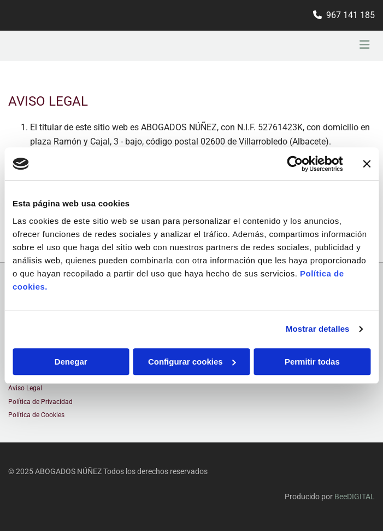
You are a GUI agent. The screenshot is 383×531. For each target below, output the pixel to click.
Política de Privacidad (40, 402)
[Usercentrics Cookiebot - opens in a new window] (295, 163)
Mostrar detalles (318, 328)
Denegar (71, 361)
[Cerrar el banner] (366, 164)
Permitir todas (312, 361)
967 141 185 (350, 15)
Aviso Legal (25, 388)
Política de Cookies (36, 415)
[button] (313, 46)
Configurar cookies (192, 361)
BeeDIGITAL (354, 496)
